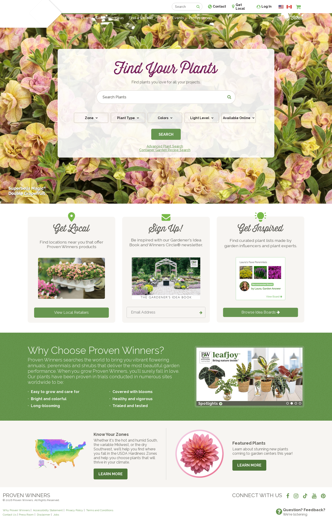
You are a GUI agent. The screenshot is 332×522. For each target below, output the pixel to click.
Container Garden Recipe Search (164, 150)
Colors (163, 118)
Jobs (56, 514)
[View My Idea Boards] (290, 18)
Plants (70, 18)
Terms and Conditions (99, 510)
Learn (86, 18)
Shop (162, 18)
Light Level (200, 118)
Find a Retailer (141, 18)
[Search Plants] (166, 97)
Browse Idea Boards (260, 312)
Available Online (237, 118)
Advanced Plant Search (165, 146)
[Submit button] (229, 97)
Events (178, 18)
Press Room (26, 514)
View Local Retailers (71, 312)
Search (166, 134)
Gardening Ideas (110, 18)
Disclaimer (43, 514)
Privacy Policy (74, 510)
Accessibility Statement (48, 510)
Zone (89, 118)
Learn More (110, 474)
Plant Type (126, 118)
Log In (266, 6)
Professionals (200, 18)
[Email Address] (166, 312)
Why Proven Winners (16, 510)
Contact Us (9, 514)
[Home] (35, 13)
